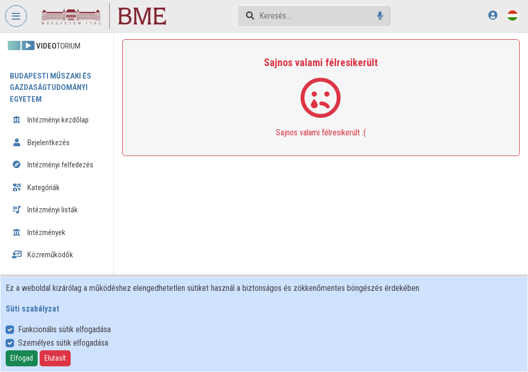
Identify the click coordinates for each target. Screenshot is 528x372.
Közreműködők (42, 254)
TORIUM (44, 46)
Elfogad (21, 358)
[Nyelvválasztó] (512, 15)
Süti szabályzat (32, 309)
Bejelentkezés (41, 142)
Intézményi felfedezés (52, 164)
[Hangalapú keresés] (380, 16)
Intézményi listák (45, 209)
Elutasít (55, 358)
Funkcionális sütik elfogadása (64, 329)
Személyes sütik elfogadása (63, 343)
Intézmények (38, 232)
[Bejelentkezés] (492, 15)
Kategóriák (36, 187)
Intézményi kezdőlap (50, 120)
